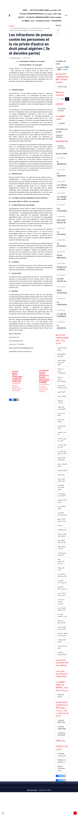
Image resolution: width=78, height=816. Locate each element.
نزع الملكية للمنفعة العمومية (61, 674)
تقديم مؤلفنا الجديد (61, 583)
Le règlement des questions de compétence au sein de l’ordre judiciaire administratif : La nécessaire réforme (62, 177)
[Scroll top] (75, 813)
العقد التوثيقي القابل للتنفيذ (62, 466)
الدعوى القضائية (62, 543)
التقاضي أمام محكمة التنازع (62, 490)
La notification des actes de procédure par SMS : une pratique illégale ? (62, 306)
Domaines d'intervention (62, 150)
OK (67, 101)
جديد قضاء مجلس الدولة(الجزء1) (62, 375)
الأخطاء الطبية (62, 398)
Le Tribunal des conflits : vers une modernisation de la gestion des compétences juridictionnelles (62, 201)
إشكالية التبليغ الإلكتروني (62, 358)
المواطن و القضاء (61, 479)
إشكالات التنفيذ (62, 402)
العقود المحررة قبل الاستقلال (62, 624)
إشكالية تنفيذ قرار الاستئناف (62, 555)
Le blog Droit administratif (62, 757)
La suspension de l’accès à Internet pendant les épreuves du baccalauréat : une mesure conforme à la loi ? (62, 329)
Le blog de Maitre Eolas (62, 744)
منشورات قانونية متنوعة (62, 352)
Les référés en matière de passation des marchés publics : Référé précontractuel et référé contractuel (62, 189)
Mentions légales (31, 813)
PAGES (25, 10)
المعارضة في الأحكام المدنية (62, 505)
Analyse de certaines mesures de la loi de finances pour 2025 (62, 271)
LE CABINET (62, 126)
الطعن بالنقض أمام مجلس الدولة (62, 366)
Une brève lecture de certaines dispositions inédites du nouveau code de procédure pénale (62, 224)
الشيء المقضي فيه (62, 440)
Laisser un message (59, 139)
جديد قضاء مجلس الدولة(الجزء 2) (62, 383)
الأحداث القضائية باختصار (62, 511)
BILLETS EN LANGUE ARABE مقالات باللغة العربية (45, 10)
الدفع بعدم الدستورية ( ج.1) (62, 596)
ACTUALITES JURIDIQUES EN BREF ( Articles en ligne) (43, 17)
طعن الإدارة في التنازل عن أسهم (62, 460)
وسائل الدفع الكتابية (61, 427)
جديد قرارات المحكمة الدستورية (61, 616)
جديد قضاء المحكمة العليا (62, 639)
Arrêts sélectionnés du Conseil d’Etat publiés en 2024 (62, 259)
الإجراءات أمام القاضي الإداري (62, 645)
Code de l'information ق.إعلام (61, 792)
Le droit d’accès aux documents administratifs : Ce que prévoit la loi (62, 283)
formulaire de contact (43, 21)
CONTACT (21, 17)
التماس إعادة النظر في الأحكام (61, 392)
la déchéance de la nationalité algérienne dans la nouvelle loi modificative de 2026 (62, 165)
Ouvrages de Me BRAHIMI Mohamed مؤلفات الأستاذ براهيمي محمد (40, 14)
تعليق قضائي (61, 484)
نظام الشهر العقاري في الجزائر (61, 497)
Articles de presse (61, 718)
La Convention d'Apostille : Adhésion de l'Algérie (62, 236)
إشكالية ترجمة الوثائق (62, 518)
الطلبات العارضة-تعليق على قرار (62, 653)
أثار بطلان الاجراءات (60, 408)
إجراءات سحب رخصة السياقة (62, 608)
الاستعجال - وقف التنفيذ (61, 473)
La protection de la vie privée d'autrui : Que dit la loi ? (62, 247)
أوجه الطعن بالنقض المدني (62, 414)
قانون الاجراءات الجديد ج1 (62, 447)
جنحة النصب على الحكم (61, 667)
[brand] (9, 15)
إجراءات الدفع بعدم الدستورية (62, 533)
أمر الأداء (60, 538)
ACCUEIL (12, 26)
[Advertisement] (26, 3)
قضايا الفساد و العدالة (62, 434)
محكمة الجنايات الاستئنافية (62, 568)
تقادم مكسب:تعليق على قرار (61, 575)
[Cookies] (3, 813)
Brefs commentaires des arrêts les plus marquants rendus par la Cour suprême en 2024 (62, 294)
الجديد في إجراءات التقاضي (61, 631)
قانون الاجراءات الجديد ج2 (62, 453)
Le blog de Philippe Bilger (62, 750)
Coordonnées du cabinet (62, 112)
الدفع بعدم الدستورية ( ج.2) (62, 602)
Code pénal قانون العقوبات (62, 778)
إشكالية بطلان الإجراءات (62, 561)
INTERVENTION (56, 21)
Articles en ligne (61, 88)
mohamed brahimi (16, 58)
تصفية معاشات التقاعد (62, 660)
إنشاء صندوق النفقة (61, 421)
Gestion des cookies (45, 813)
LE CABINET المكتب (28, 21)
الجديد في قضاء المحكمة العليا (62, 548)
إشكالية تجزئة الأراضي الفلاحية (62, 589)
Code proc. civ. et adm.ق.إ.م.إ (62, 784)
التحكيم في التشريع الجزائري (61, 525)
